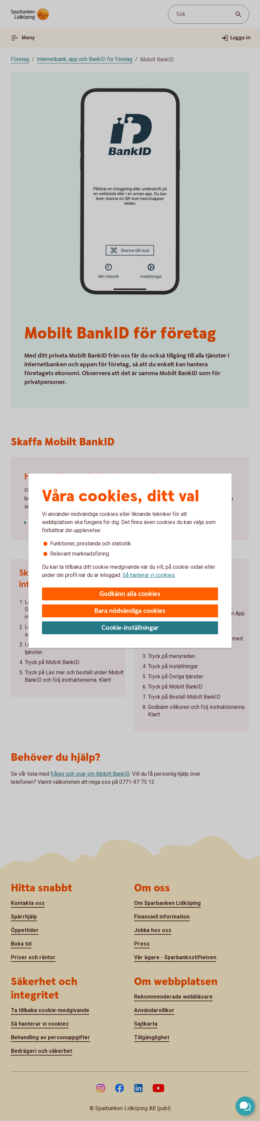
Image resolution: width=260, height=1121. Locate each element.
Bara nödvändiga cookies (130, 611)
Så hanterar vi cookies (149, 575)
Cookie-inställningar (130, 628)
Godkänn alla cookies (130, 594)
